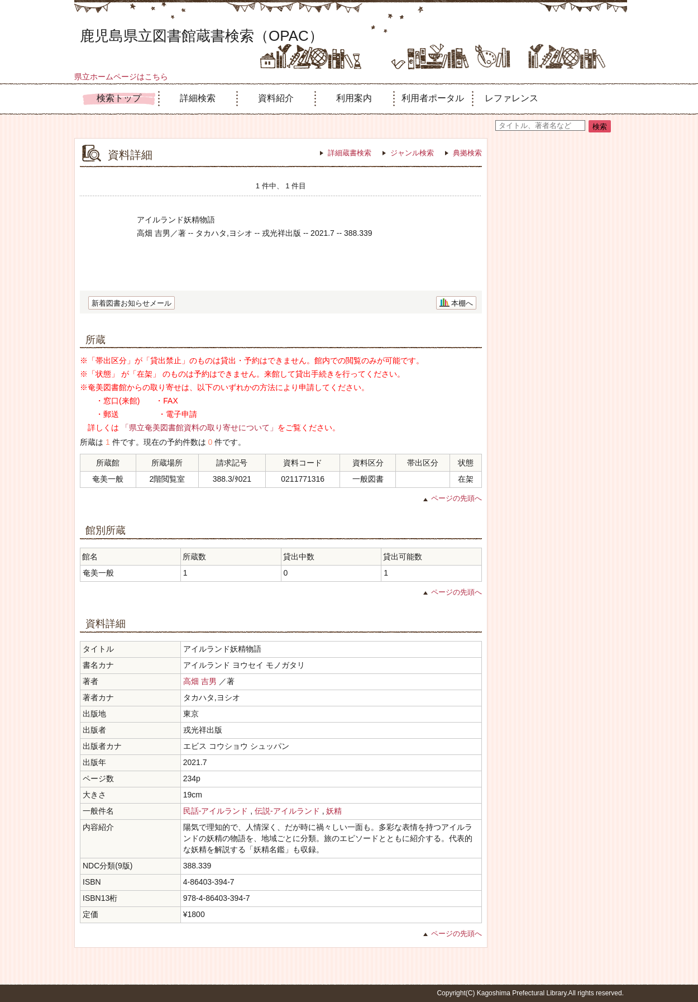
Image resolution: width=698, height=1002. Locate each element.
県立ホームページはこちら (121, 76)
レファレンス (511, 98)
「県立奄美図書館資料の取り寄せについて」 (199, 427)
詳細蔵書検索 (349, 153)
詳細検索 (198, 98)
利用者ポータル (432, 98)
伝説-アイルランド (287, 810)
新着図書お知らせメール (131, 303)
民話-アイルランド (215, 810)
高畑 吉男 (200, 681)
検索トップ (119, 98)
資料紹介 (276, 98)
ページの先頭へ (456, 498)
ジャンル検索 (412, 153)
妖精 (334, 810)
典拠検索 (467, 153)
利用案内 (354, 98)
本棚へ (462, 303)
